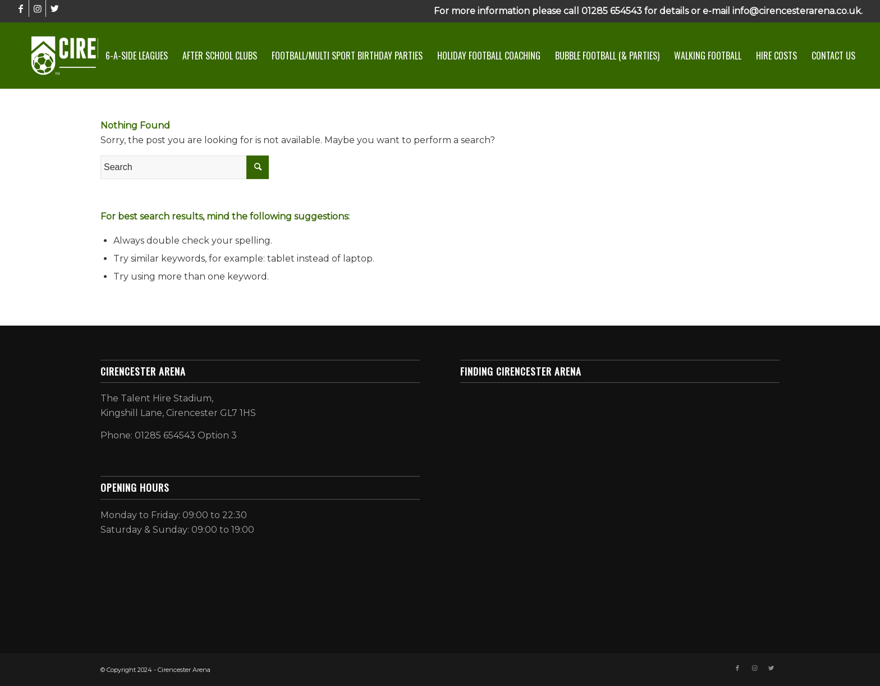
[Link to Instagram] (37, 8)
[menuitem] (136, 55)
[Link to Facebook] (20, 8)
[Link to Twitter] (54, 8)
